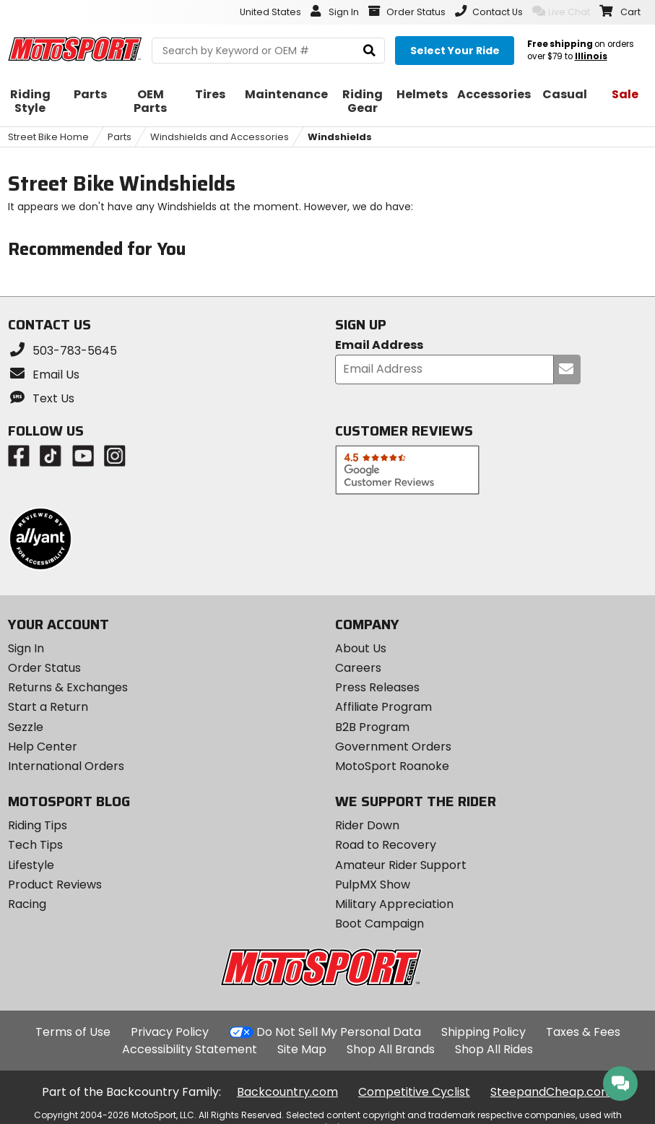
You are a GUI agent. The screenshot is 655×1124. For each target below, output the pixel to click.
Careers (358, 668)
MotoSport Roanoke (392, 766)
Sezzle (25, 727)
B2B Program (372, 727)
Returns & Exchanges (68, 687)
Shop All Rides (494, 1049)
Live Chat (561, 11)
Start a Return (48, 707)
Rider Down (367, 825)
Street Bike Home (48, 137)
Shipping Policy (483, 1032)
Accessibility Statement (189, 1049)
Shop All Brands (391, 1049)
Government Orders (393, 746)
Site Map (301, 1049)
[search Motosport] (268, 51)
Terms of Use (72, 1032)
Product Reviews (55, 884)
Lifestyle (31, 865)
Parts (119, 137)
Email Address (379, 345)
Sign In (26, 648)
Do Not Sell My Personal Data (338, 1032)
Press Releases (377, 687)
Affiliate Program (383, 707)
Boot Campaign (379, 923)
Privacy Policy (170, 1032)
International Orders (66, 766)
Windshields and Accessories (219, 137)
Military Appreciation (394, 904)
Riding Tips (37, 825)
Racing (27, 904)
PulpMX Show (372, 884)
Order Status (44, 668)
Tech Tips (35, 844)
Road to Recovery (385, 844)
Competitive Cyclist (414, 1092)
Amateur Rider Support (401, 865)
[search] (369, 51)
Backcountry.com (287, 1092)
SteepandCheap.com (551, 1092)
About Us (360, 648)
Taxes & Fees (583, 1032)
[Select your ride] (454, 50)
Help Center (42, 746)
